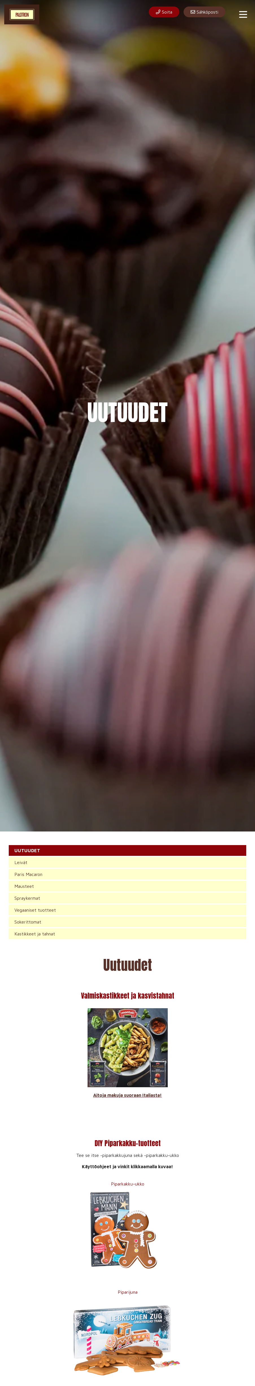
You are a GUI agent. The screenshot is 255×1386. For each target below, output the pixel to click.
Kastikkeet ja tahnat (34, 933)
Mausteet (24, 886)
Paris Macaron (28, 874)
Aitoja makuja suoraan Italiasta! (127, 1095)
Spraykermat (27, 898)
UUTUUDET (27, 850)
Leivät (20, 862)
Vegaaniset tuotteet (35, 909)
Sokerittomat (27, 921)
